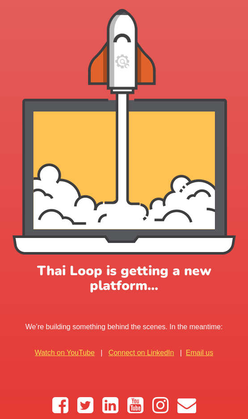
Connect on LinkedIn (141, 352)
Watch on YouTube (65, 352)
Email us (199, 352)
